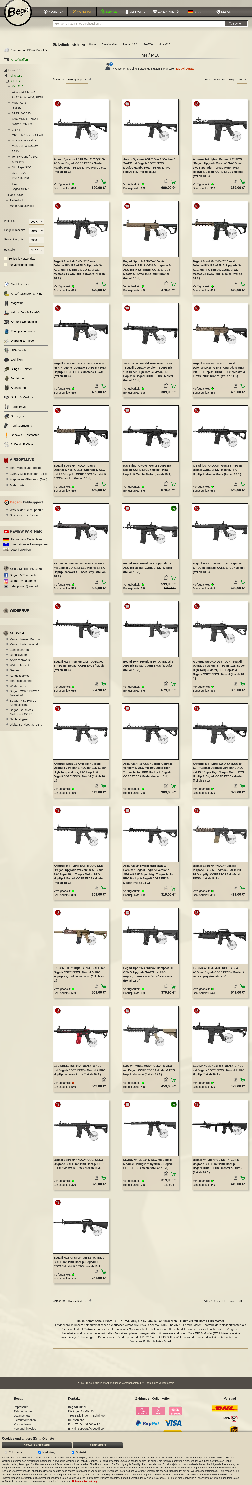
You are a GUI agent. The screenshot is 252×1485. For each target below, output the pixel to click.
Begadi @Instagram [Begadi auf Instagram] (23, 585)
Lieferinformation (25, 1424)
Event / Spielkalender (28, 478)
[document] (126, 1458)
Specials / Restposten (21, 439)
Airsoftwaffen (110, 48)
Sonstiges (14, 420)
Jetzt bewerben (21, 554)
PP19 (15, 155)
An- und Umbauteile (20, 326)
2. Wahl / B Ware (18, 449)
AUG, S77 (18, 166)
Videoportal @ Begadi (24, 591)
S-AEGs (148, 48)
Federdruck (17, 204)
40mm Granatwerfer (22, 210)
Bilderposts (17, 489)
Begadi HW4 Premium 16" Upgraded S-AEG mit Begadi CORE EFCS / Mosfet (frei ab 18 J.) (148, 670)
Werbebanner (19, 690)
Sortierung (59, 83)
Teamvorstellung (25, 472)
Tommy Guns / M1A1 (25, 161)
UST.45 (16, 112)
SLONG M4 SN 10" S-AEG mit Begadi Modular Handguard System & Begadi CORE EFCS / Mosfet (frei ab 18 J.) (147, 1168)
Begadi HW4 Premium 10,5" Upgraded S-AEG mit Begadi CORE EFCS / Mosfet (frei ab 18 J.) (218, 572)
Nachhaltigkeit (19, 723)
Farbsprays (15, 411)
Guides (14, 674)
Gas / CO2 (16, 199)
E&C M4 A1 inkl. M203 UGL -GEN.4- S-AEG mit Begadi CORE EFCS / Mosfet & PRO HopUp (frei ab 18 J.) (218, 976)
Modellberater (185, 73)
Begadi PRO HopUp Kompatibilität (23, 707)
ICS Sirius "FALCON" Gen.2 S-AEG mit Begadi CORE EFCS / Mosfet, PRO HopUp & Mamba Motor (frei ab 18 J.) (218, 474)
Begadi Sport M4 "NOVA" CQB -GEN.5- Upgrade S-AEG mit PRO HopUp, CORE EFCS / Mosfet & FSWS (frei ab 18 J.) (79, 1168)
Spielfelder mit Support (25, 519)
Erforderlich (16, 1452)
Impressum (21, 1411)
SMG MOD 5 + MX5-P (25, 123)
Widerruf (19, 615)
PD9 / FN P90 (20, 182)
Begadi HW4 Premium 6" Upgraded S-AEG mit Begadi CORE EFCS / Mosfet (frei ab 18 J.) (148, 572)
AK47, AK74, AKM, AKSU (27, 101)
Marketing (48, 1452)
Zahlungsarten (19, 654)
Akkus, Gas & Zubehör (22, 316)
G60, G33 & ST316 (23, 96)
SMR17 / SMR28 (22, 128)
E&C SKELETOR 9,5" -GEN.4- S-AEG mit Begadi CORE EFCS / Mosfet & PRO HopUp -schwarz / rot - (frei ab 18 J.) (79, 1074)
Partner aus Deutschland (27, 543)
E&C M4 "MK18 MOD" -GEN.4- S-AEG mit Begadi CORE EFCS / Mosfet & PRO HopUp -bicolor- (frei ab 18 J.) (149, 1074)
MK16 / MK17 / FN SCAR (27, 139)
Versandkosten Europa (25, 643)
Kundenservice (19, 680)
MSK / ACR (19, 107)
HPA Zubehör (16, 354)
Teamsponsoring (21, 685)
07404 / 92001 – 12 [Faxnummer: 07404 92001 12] (87, 1428)
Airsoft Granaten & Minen (24, 298)
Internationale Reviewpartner (30, 548)
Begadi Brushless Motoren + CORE (21, 716)
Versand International (24, 649)
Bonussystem (19, 659)
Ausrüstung (15, 392)
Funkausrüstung (18, 430)
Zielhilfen (13, 364)
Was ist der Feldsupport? (26, 514)
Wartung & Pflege (19, 345)
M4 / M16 (17, 90)
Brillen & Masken (18, 401)
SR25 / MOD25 (21, 117)
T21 (14, 188)
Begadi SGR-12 (21, 193)
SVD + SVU (19, 177)
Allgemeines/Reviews (28, 484)
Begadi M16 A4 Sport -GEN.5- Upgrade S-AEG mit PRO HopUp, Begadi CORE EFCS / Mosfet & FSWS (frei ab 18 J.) (79, 1266)
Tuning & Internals (19, 335)
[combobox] (138, 28)
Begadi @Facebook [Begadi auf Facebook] (23, 579)
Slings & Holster (18, 373)
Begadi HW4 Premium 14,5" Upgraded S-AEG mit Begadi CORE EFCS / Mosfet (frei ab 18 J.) (79, 670)
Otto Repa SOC (21, 171)
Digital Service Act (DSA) (26, 729)
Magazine (14, 307)
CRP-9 (16, 134)
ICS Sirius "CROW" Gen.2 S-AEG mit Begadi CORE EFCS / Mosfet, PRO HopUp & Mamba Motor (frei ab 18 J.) (147, 474)
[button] (196, 16)
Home (92, 48)
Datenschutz (22, 1420)
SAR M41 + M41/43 (24, 144)
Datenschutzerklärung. (85, 1481)
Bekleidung (14, 382)
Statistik (81, 1452)
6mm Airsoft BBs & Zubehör (25, 54)
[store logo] (18, 17)
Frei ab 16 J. (15, 74)
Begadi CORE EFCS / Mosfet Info (24, 697)
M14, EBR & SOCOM (25, 150)
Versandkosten (130, 1387)
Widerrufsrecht (19, 669)
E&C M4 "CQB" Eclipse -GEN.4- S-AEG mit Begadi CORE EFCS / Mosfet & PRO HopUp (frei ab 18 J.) (218, 1074)
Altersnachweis (20, 664)
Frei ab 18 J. (130, 48)
